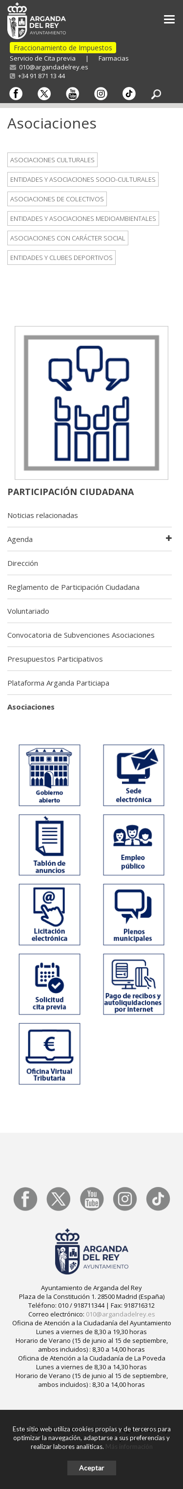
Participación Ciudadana (70, 491)
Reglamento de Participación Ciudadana (73, 587)
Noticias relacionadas (42, 515)
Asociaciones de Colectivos (57, 198)
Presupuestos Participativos (55, 659)
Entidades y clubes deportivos (61, 257)
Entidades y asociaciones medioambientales (83, 218)
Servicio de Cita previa (43, 58)
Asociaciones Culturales (52, 159)
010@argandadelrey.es (49, 67)
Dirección (22, 563)
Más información (129, 1446)
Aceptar (91, 1468)
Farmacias (114, 58)
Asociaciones (31, 707)
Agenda (20, 539)
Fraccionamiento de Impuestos (63, 47)
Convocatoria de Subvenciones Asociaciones (81, 635)
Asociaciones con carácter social (67, 238)
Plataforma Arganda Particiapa (58, 683)
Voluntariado (28, 611)
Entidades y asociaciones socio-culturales (83, 179)
